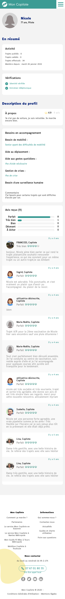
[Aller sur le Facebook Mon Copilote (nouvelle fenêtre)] (23, 579)
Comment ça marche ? (17, 518)
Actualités (47, 527)
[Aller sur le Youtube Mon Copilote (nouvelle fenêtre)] (35, 579)
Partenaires (17, 522)
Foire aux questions (47, 538)
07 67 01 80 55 (32, 568)
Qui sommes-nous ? (47, 518)
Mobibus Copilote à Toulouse (17, 547)
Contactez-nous (47, 522)
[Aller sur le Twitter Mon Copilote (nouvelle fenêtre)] (29, 579)
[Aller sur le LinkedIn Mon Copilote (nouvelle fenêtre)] (41, 579)
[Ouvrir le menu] (60, 4)
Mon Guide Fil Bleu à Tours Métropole (16, 541)
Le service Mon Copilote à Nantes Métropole (17, 534)
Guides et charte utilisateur (47, 532)
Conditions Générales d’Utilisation (23, 594)
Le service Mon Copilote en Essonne (17, 528)
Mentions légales (49, 594)
